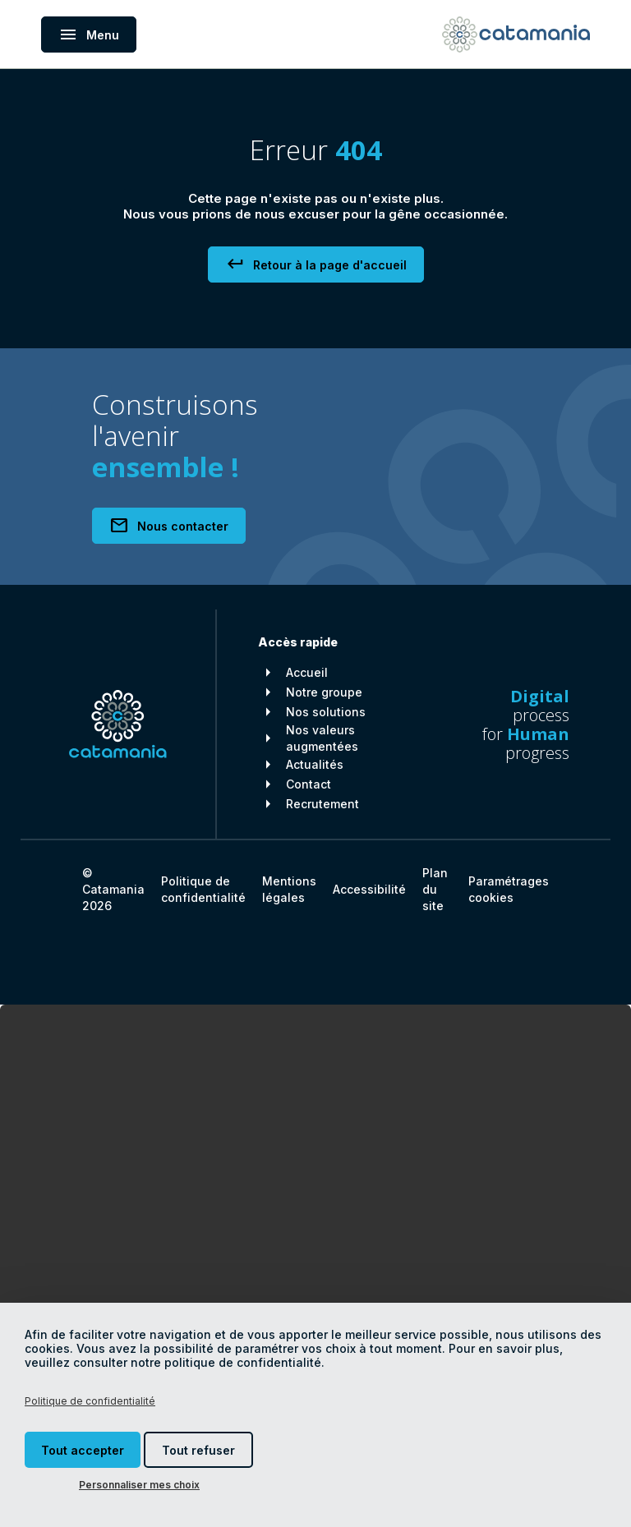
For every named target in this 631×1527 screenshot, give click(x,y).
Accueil (307, 672)
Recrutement (322, 804)
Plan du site (435, 889)
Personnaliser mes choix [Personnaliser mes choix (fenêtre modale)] (139, 1485)
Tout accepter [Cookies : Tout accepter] (82, 1450)
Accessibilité (369, 889)
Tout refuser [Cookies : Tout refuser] (198, 1450)
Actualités (314, 764)
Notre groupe (324, 692)
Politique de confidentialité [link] (90, 1401)
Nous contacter (168, 525)
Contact (308, 784)
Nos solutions (326, 712)
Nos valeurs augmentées (322, 738)
